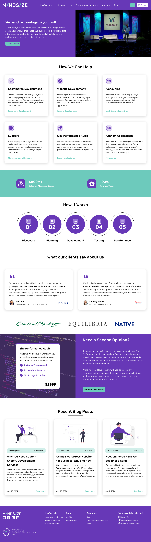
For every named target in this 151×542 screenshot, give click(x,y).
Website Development (67, 111)
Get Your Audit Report (94, 390)
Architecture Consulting (117, 111)
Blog (116, 5)
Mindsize (19, 529)
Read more (41, 491)
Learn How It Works (66, 158)
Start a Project (13, 44)
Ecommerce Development (19, 111)
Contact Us (111, 158)
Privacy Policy (16, 533)
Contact (142, 5)
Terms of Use (26, 533)
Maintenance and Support (20, 158)
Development (15, 451)
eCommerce (64, 451)
